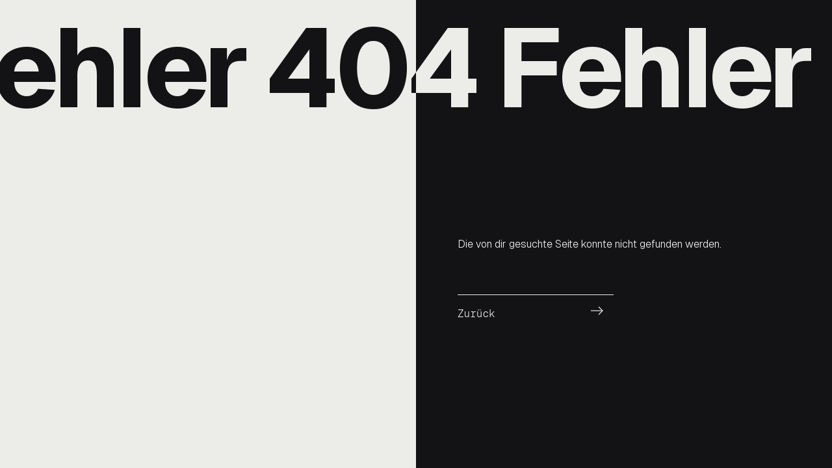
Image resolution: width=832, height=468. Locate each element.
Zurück (476, 313)
